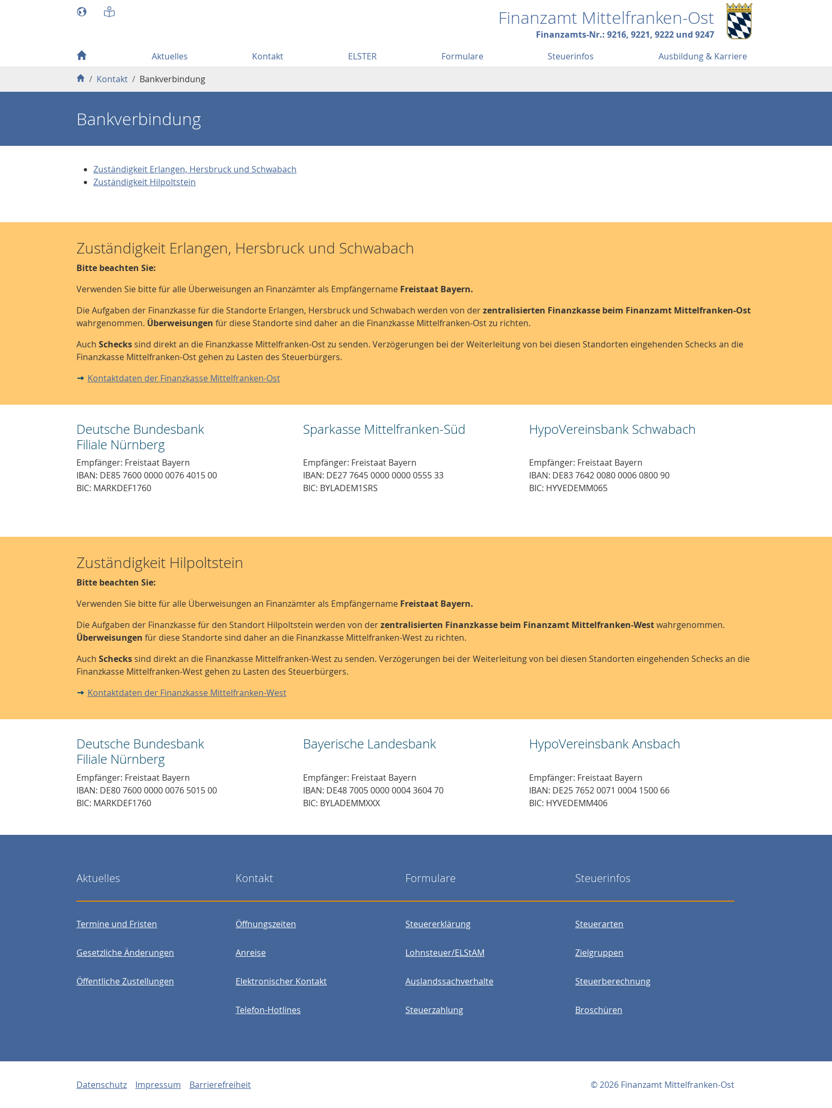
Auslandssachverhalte (449, 981)
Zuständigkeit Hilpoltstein (144, 182)
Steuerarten (599, 924)
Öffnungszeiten (266, 924)
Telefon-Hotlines (268, 1010)
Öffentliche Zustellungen (125, 981)
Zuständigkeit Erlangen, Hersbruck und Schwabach (195, 169)
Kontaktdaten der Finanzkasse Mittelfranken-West (187, 693)
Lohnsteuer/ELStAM (444, 952)
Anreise (251, 952)
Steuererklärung (438, 924)
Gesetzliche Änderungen (125, 952)
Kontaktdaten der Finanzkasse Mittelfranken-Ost (184, 378)
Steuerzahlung (434, 1010)
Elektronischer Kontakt (281, 981)
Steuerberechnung (613, 981)
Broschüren (598, 1010)
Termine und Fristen (116, 924)
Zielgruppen (599, 952)
